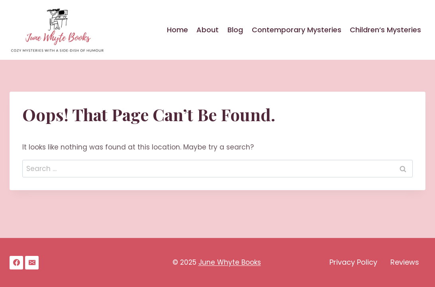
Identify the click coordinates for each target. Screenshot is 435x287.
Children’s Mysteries (385, 30)
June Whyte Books (229, 262)
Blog (235, 30)
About (207, 30)
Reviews (404, 262)
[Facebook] (16, 262)
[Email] (32, 262)
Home (177, 30)
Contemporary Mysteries (296, 30)
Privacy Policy (353, 262)
